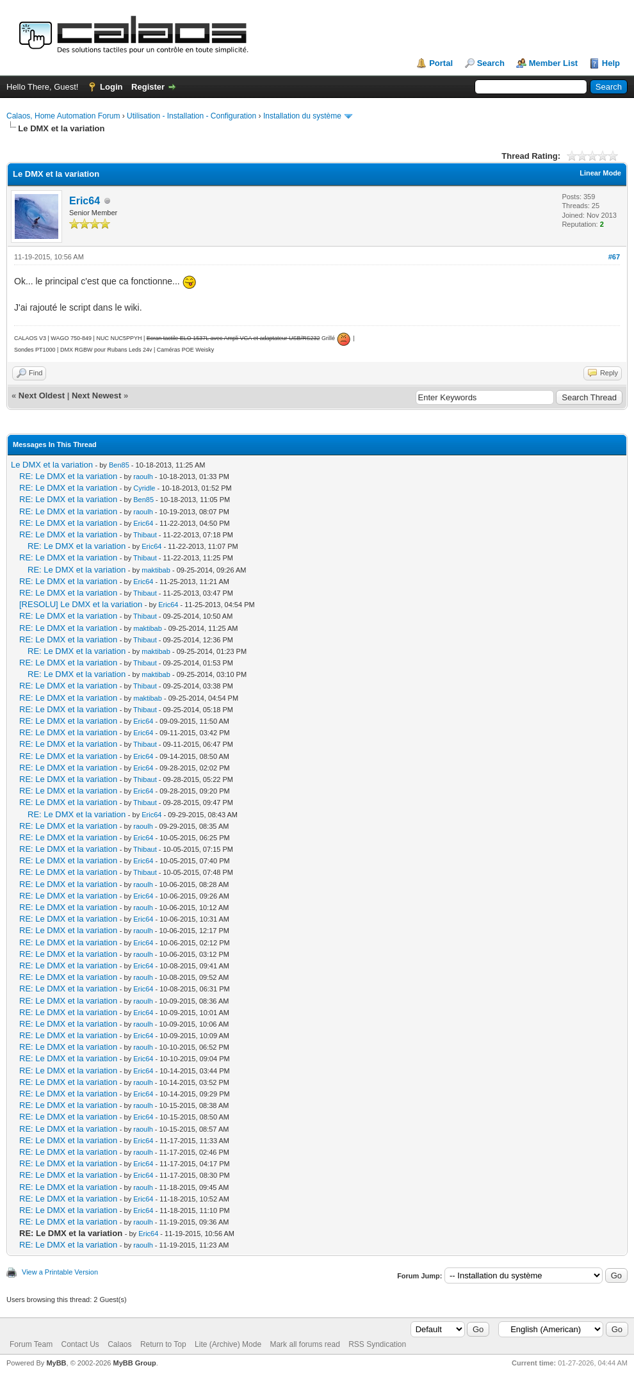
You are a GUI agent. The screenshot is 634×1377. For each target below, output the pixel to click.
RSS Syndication (377, 1344)
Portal (441, 63)
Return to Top (163, 1344)
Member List (553, 63)
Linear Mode (600, 173)
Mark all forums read (304, 1344)
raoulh (143, 476)
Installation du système (302, 115)
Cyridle (144, 488)
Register (148, 87)
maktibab (156, 570)
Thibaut (145, 535)
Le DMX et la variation (52, 464)
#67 (614, 257)
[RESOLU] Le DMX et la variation (80, 604)
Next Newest (96, 395)
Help (611, 63)
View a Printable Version (60, 1272)
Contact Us (80, 1344)
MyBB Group (134, 1363)
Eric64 (84, 200)
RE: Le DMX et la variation (68, 476)
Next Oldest (42, 395)
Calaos (119, 1344)
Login (111, 87)
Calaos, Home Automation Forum (63, 115)
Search (491, 63)
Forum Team (31, 1344)
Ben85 (119, 465)
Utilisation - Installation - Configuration (191, 115)
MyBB (56, 1363)
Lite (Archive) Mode (228, 1344)
